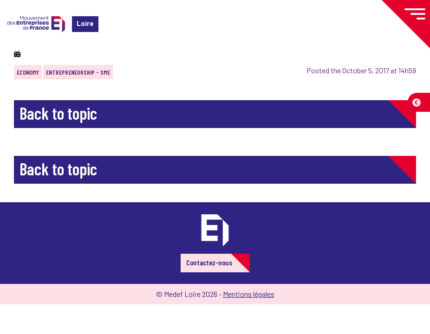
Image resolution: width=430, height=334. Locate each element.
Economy (28, 72)
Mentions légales (248, 293)
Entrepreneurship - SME (78, 72)
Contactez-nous (209, 262)
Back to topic (58, 113)
